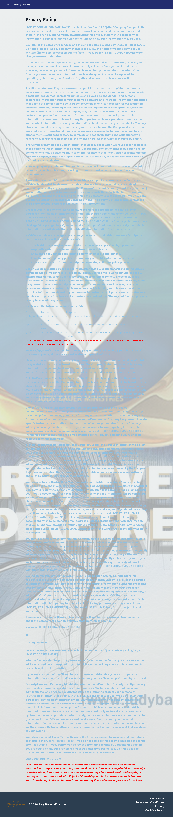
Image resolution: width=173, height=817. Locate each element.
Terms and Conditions (150, 802)
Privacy (159, 806)
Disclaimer (157, 798)
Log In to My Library (18, 4)
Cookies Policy (154, 810)
